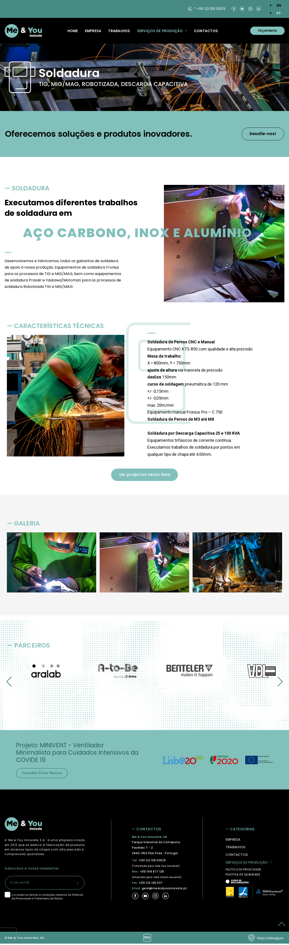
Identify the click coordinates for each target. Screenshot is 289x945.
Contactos (206, 30)
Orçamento (265, 30)
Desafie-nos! (259, 134)
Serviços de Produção (162, 30)
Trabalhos (119, 30)
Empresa (93, 30)
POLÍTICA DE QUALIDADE (243, 876)
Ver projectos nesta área (144, 475)
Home (72, 30)
